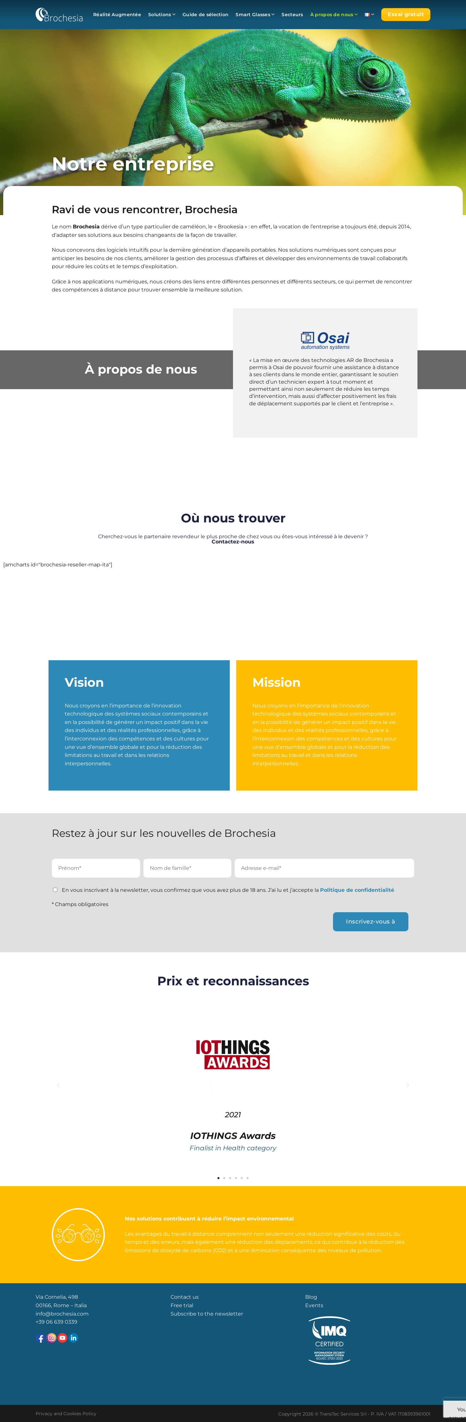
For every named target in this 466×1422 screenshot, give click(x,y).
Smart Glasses (255, 14)
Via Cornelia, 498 (57, 1297)
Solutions (161, 14)
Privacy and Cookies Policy (66, 1414)
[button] (58, 1085)
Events (314, 1305)
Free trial (182, 1305)
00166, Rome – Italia (61, 1305)
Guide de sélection (205, 14)
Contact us (185, 1297)
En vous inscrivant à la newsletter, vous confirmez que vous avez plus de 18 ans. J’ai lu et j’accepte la (228, 890)
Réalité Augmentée (117, 14)
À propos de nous (334, 14)
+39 (41, 1322)
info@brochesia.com (62, 1314)
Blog (311, 1297)
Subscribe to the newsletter (207, 1314)
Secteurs (292, 14)
